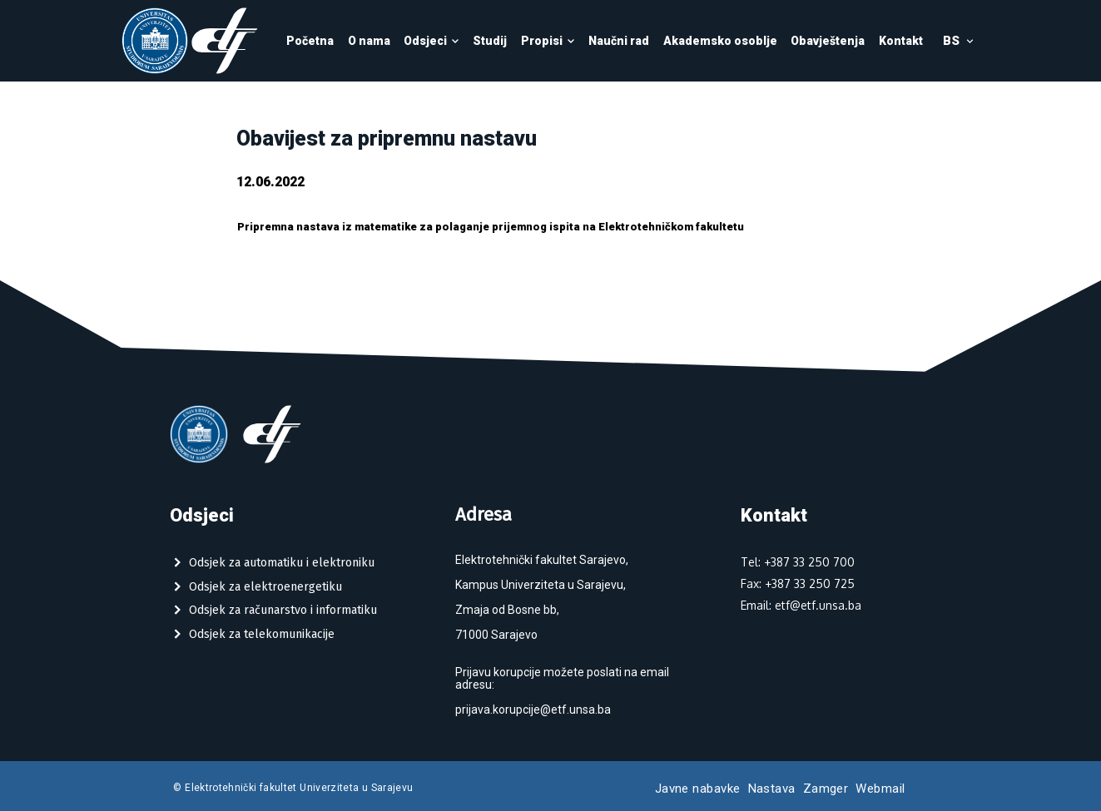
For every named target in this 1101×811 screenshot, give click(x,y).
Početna (310, 40)
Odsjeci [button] (431, 40)
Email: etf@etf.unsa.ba (801, 605)
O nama (369, 40)
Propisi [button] (548, 40)
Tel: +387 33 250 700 (798, 562)
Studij (490, 40)
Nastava (772, 788)
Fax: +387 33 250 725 (798, 583)
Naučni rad (618, 40)
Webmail (880, 788)
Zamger (826, 788)
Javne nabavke (698, 788)
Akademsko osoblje (720, 40)
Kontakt (901, 40)
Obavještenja (828, 40)
